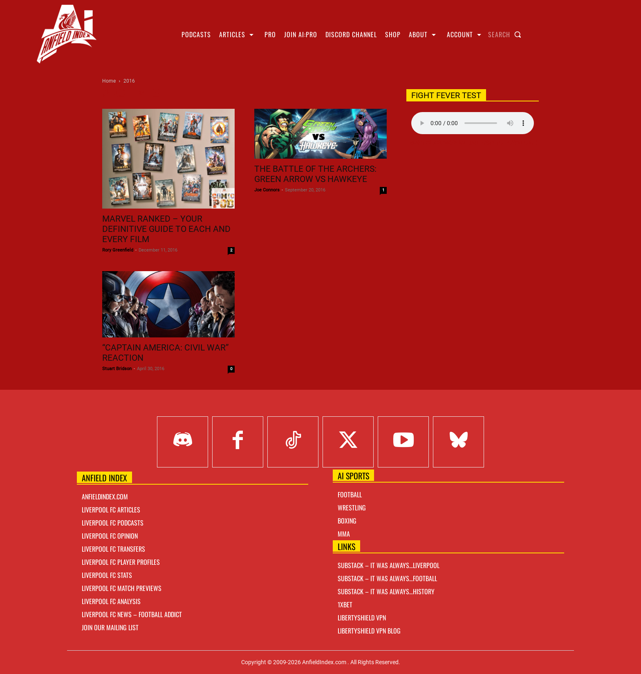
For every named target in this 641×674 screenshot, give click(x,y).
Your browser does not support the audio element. (472, 123)
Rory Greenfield (117, 250)
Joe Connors (267, 190)
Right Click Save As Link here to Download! (472, 142)
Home (109, 81)
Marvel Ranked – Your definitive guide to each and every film (166, 229)
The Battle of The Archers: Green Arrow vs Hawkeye (315, 174)
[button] (506, 34)
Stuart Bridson (117, 368)
